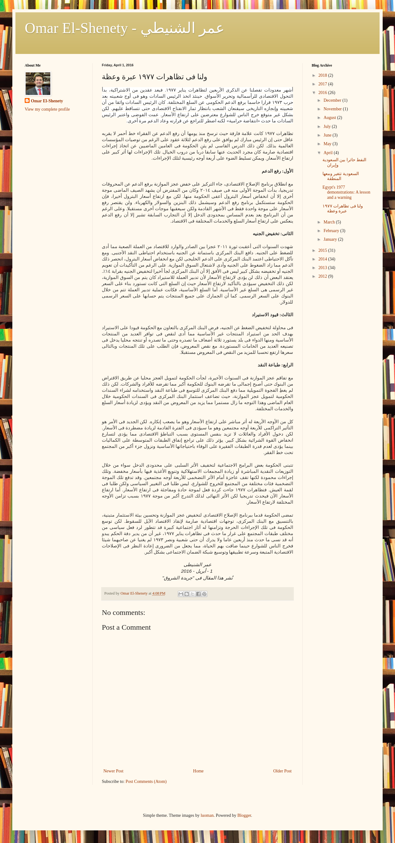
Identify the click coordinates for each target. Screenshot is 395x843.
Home (198, 771)
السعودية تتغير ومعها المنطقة (340, 176)
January (330, 239)
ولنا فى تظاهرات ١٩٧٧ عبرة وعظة (342, 209)
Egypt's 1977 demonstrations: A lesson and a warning (346, 192)
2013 (323, 267)
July (327, 126)
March (329, 222)
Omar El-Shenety (47, 101)
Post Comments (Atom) (146, 781)
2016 (323, 92)
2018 (323, 75)
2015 (323, 250)
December (332, 100)
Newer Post (113, 771)
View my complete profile (47, 109)
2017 (323, 84)
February (331, 230)
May (327, 143)
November (333, 109)
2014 (323, 259)
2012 (323, 276)
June (327, 135)
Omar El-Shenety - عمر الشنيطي (125, 28)
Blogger (244, 815)
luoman (207, 815)
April (328, 152)
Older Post (282, 771)
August (330, 117)
